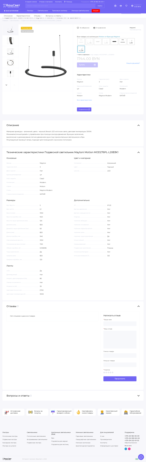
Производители (106, 439)
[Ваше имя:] (119, 323)
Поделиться (84, 109)
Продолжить (120, 379)
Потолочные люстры (9, 436)
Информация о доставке (109, 446)
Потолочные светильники (36, 436)
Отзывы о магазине (46, 2)
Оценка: (107, 370)
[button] (6, 85)
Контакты (58, 2)
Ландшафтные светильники (86, 439)
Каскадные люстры (9, 442)
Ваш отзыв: (108, 329)
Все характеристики (84, 100)
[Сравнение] (120, 5)
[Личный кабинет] (115, 5)
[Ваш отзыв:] (119, 340)
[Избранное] (126, 5)
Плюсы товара (108, 351)
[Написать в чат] (141, 457)
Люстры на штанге (9, 446)
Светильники (43, 11)
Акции (95, 11)
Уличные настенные (83, 442)
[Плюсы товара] (119, 355)
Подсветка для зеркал (59, 441)
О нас (102, 436)
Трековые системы (59, 11)
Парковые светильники (84, 436)
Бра (52, 438)
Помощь (68, 2)
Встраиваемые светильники (37, 439)
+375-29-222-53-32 (132, 440)
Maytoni (132, 27)
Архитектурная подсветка (85, 446)
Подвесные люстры (9, 439)
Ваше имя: (108, 319)
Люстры (30, 11)
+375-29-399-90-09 (132, 438)
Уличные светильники (80, 11)
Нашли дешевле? (133, 63)
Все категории (11, 11)
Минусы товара (109, 360)
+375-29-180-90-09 (92, 2)
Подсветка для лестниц (60, 444)
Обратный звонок (131, 442)
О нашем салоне (31, 2)
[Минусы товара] (119, 364)
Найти (100, 6)
